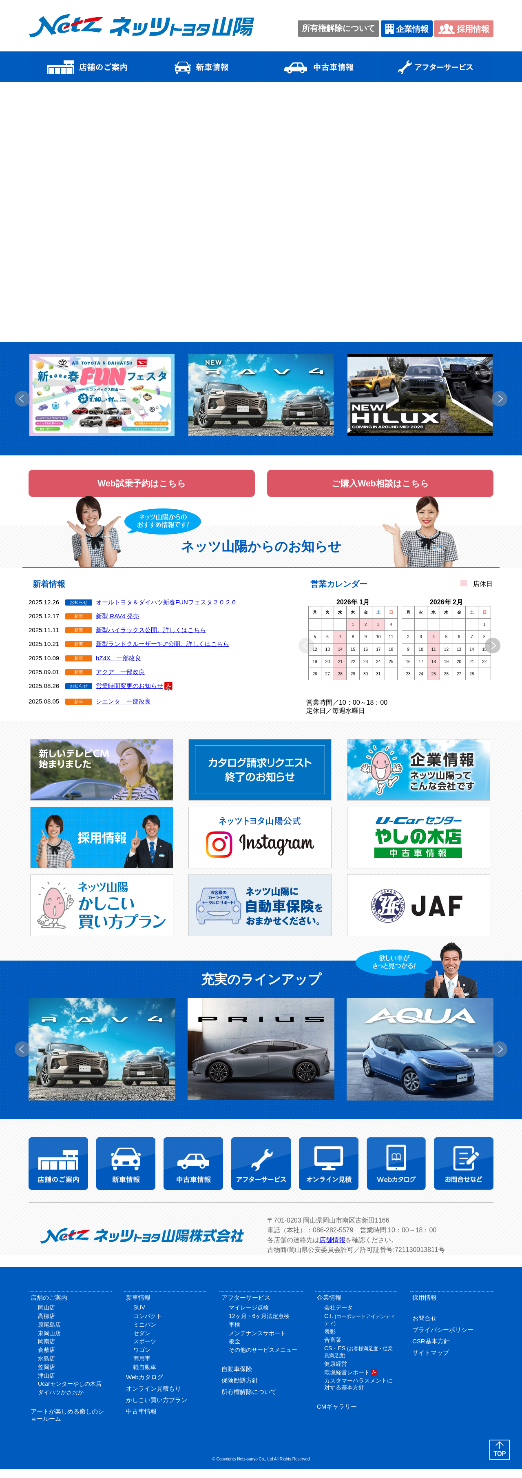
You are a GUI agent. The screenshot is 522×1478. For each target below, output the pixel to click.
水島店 (46, 1367)
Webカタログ (144, 1386)
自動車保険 (236, 1378)
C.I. (359, 1328)
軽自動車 (144, 1376)
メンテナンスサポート (257, 1342)
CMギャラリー (337, 1415)
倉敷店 (46, 1359)
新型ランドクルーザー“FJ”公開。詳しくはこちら (162, 653)
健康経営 (335, 1372)
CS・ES (358, 1360)
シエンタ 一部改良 (123, 710)
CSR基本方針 (431, 1350)
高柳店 (46, 1325)
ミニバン (144, 1333)
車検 (234, 1333)
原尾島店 (49, 1333)
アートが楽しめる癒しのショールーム (67, 1424)
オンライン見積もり (153, 1397)
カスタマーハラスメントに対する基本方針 (358, 1393)
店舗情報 (332, 1248)
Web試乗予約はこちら (141, 487)
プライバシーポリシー (442, 1338)
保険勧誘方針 (239, 1389)
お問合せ (424, 1327)
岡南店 (46, 1350)
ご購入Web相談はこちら (380, 487)
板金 (234, 1350)
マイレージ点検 (249, 1316)
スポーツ (144, 1350)
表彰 (330, 1340)
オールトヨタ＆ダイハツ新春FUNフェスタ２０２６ (166, 611)
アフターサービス (245, 1306)
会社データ (338, 1316)
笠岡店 (46, 1376)
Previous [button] (22, 399)
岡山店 (46, 1316)
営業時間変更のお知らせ (134, 695)
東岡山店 (49, 1342)
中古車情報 (141, 1420)
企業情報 (407, 29)
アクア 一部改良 (120, 680)
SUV (139, 1316)
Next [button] (499, 399)
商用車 (141, 1367)
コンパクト (147, 1325)
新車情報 (138, 1306)
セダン (141, 1342)
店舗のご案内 (49, 1306)
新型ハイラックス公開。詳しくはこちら (151, 638)
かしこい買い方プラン (156, 1408)
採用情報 (463, 29)
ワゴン (141, 1359)
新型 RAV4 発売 (117, 624)
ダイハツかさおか (61, 1401)
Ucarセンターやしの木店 (70, 1392)
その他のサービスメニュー (263, 1359)
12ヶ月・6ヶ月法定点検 (259, 1325)
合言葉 (332, 1348)
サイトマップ (430, 1361)
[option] (101, 395)
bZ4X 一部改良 (118, 667)
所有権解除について (338, 28)
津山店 (46, 1384)
